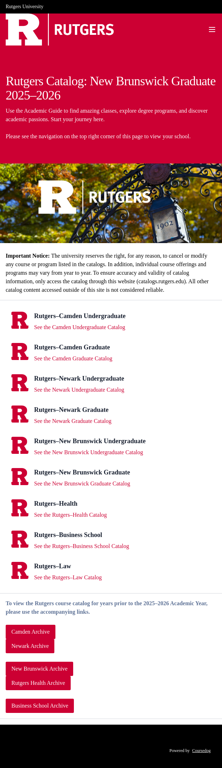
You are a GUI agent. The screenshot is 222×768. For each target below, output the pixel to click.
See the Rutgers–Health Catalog (70, 515)
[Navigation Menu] (212, 29)
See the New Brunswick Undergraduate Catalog (88, 452)
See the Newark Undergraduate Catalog (79, 390)
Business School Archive (39, 706)
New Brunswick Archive (39, 669)
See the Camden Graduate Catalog (73, 358)
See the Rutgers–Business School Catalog (81, 546)
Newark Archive (30, 646)
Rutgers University (24, 6)
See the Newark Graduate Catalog (73, 421)
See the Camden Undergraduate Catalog (79, 327)
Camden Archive (30, 632)
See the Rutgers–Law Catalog (68, 577)
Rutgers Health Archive (38, 683)
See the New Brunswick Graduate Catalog (82, 483)
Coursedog (201, 750)
